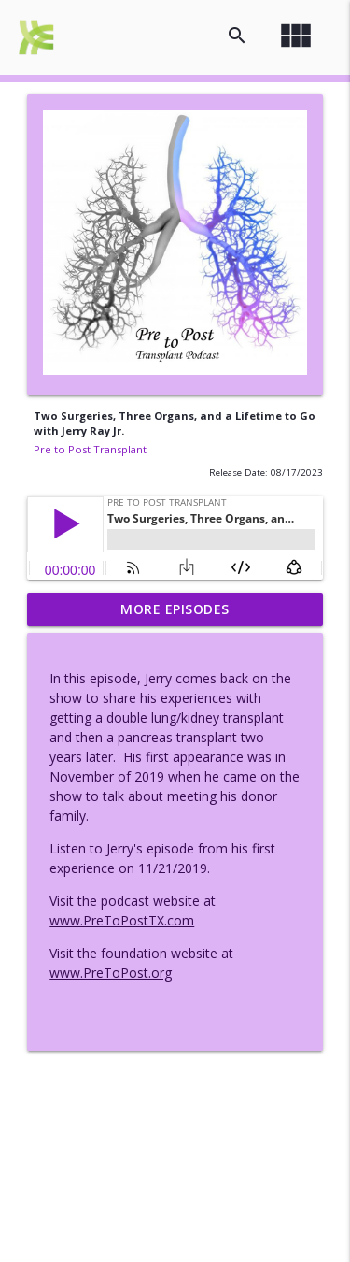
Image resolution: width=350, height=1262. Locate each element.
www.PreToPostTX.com (121, 920)
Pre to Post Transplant (90, 449)
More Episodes (175, 609)
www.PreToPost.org (110, 973)
